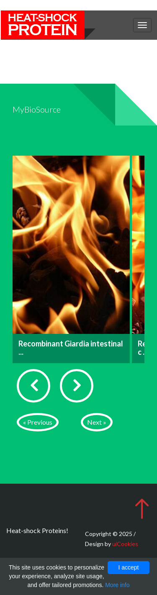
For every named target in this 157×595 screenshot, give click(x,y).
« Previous (37, 422)
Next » (96, 422)
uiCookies (125, 543)
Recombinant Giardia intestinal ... (70, 347)
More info (117, 585)
